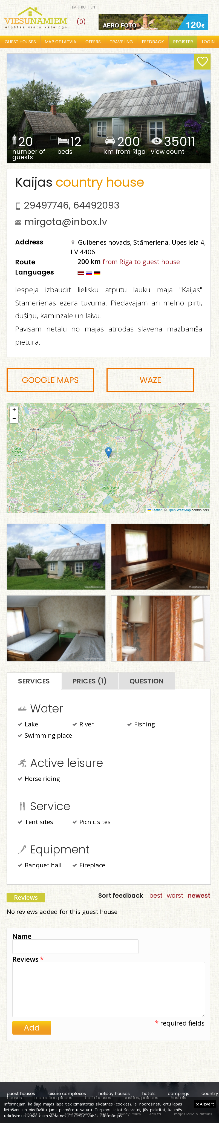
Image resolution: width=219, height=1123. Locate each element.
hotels (148, 1093)
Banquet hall (40, 865)
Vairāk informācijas (104, 1115)
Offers (93, 42)
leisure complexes (66, 1093)
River (83, 724)
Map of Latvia (60, 42)
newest (199, 895)
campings (178, 1093)
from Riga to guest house (141, 261)
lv (74, 7)
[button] (108, 452)
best (156, 895)
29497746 (46, 205)
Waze (150, 380)
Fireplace (89, 865)
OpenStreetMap (179, 510)
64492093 (96, 205)
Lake (28, 724)
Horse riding (39, 779)
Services (34, 681)
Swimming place (45, 736)
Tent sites (35, 822)
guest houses (21, 1093)
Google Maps (50, 380)
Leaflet (155, 510)
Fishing (141, 724)
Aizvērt (205, 1104)
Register (183, 42)
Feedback (153, 42)
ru (83, 7)
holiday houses (114, 1093)
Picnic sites (92, 822)
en (93, 7)
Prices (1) (90, 681)
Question (146, 681)
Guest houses (20, 42)
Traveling (121, 42)
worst (175, 895)
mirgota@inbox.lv (65, 221)
